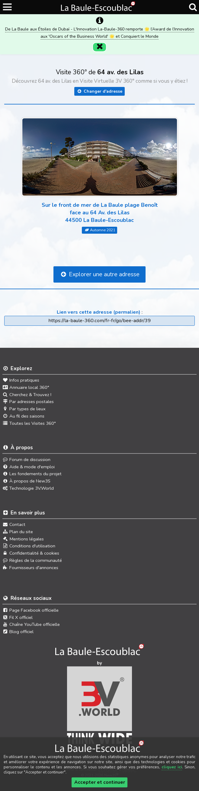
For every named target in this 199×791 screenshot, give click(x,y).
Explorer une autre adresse (99, 266)
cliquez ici (172, 767)
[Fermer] (99, 38)
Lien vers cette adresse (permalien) (98, 303)
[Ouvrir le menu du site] (8, 7)
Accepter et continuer (99, 782)
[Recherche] (193, 7)
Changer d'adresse (99, 83)
